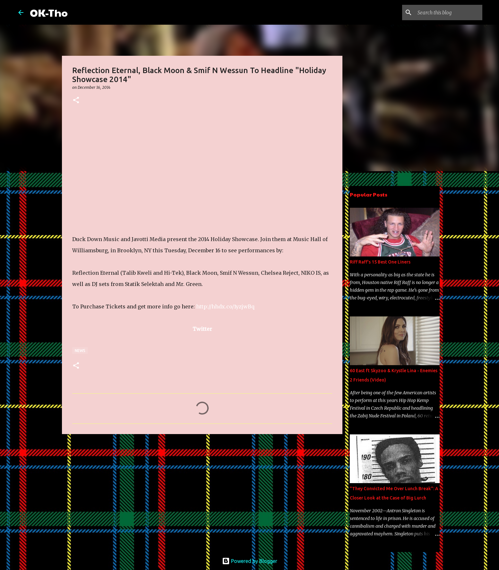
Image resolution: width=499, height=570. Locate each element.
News (80, 350)
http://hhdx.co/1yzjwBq (225, 306)
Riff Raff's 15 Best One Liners (380, 261)
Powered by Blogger (249, 561)
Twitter (202, 329)
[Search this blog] (448, 12)
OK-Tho (49, 12)
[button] (76, 100)
